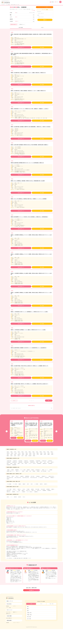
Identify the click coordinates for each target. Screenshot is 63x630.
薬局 (31, 472)
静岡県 (38, 454)
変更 (33, 14)
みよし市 (30, 464)
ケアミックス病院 (23, 471)
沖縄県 (34, 456)
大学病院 (12, 471)
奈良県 (15, 455)
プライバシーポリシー (16, 623)
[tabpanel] (17, 430)
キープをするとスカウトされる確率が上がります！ (45, 7)
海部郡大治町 (46, 464)
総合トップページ (10, 601)
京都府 (53, 454)
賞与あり (17, 477)
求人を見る (42, 47)
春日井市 (53, 463)
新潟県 (12, 454)
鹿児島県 (30, 456)
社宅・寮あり (33, 477)
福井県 (23, 454)
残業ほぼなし (9, 493)
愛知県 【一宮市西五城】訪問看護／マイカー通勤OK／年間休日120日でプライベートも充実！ (28, 329)
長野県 (31, 454)
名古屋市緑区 (21, 463)
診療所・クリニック (46, 471)
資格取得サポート (45, 477)
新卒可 (28, 485)
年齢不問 (46, 485)
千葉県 (49, 452)
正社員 (8, 498)
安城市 (15, 464)
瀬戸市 (49, 463)
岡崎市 (42, 463)
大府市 (23, 464)
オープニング (15, 492)
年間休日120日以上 (52, 477)
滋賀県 (49, 454)
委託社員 (20, 498)
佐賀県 (11, 456)
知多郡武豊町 (14, 465)
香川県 (46, 455)
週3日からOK (40, 492)
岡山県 (31, 455)
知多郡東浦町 (51, 464)
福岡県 (8, 456)
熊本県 (19, 456)
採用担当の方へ (8, 614)
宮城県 (19, 452)
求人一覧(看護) (8, 4)
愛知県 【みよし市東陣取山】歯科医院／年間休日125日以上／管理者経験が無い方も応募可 (28, 180)
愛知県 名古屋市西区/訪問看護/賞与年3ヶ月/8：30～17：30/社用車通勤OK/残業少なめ (27, 162)
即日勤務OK (50, 492)
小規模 (19, 492)
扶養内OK (14, 490)
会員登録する (31, 591)
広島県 (34, 455)
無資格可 (24, 485)
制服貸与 (8, 480)
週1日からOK (29, 492)
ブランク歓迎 (15, 485)
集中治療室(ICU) (38, 471)
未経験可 (20, 485)
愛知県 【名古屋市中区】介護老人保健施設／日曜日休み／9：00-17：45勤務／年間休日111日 (28, 90)
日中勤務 (28, 490)
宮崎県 (26, 456)
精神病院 (29, 471)
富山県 (16, 454)
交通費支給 (22, 477)
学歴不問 (42, 485)
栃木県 (38, 452)
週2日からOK (34, 492)
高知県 (53, 455)
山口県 (38, 455)
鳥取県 (23, 455)
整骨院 (27, 472)
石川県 (20, 454)
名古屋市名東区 (27, 463)
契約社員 (15, 498)
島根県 (27, 455)
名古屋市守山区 (14, 463)
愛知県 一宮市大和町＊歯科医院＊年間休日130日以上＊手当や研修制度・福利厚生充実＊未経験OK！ (29, 144)
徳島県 (42, 455)
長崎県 (15, 456)
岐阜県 (34, 454)
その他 (50, 472)
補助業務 (13, 493)
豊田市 (11, 464)
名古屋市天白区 (33, 463)
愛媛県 (49, 455)
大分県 (23, 456)
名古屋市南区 (9, 463)
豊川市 (8, 464)
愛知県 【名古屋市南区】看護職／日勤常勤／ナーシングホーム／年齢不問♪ (17, 425)
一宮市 (46, 463)
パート (11, 498)
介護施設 (34, 472)
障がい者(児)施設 (44, 472)
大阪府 (8, 455)
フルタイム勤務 (9, 490)
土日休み (24, 490)
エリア (38, 15)
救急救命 (33, 471)
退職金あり (8, 477)
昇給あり (13, 477)
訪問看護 (52, 471)
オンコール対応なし (30, 493)
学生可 (32, 485)
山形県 (26, 452)
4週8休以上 (19, 490)
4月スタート (19, 493)
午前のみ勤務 (38, 490)
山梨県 (27, 454)
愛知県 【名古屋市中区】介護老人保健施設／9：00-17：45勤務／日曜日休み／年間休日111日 (28, 72)
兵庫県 (11, 455)
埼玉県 (45, 452)
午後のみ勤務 (44, 490)
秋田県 (23, 452)
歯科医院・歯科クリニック (11, 472)
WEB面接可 (24, 493)
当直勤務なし (37, 493)
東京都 (52, 452)
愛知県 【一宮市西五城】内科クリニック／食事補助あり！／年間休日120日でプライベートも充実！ (29, 311)
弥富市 (26, 464)
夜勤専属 (33, 490)
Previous (7, 432)
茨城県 (34, 452)
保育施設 (39, 472)
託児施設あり (39, 477)
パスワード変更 (8, 608)
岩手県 (15, 452)
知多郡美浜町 (9, 465)
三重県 (46, 454)
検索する (44, 19)
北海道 (8, 452)
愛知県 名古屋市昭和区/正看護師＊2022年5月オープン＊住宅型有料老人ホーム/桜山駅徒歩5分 (28, 347)
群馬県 (41, 452)
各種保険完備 (28, 477)
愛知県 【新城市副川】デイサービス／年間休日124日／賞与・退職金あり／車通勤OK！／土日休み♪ (30, 108)
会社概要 (7, 623)
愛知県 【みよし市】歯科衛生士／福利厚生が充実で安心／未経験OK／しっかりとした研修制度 (28, 198)
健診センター (18, 472)
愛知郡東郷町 (40, 464)
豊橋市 (38, 463)
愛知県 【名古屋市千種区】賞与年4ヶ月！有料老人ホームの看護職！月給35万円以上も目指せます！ (29, 383)
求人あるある (3, 4)
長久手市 (35, 464)
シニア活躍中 (37, 485)
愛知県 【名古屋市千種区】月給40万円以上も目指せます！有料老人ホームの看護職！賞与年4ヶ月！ (29, 365)
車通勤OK (53, 490)
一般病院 (8, 471)
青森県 (11, 452)
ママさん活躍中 (9, 485)
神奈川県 (8, 454)
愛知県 (42, 454)
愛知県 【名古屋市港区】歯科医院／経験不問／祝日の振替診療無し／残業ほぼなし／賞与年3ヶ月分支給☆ (31, 126)
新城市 (19, 464)
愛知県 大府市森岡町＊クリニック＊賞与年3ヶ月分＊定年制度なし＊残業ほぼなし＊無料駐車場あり (29, 216)
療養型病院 (17, 471)
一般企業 (23, 472)
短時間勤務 (49, 490)
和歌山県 (19, 455)
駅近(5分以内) (9, 492)
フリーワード (39, 11)
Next (56, 432)
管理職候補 (45, 492)
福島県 (30, 452)
